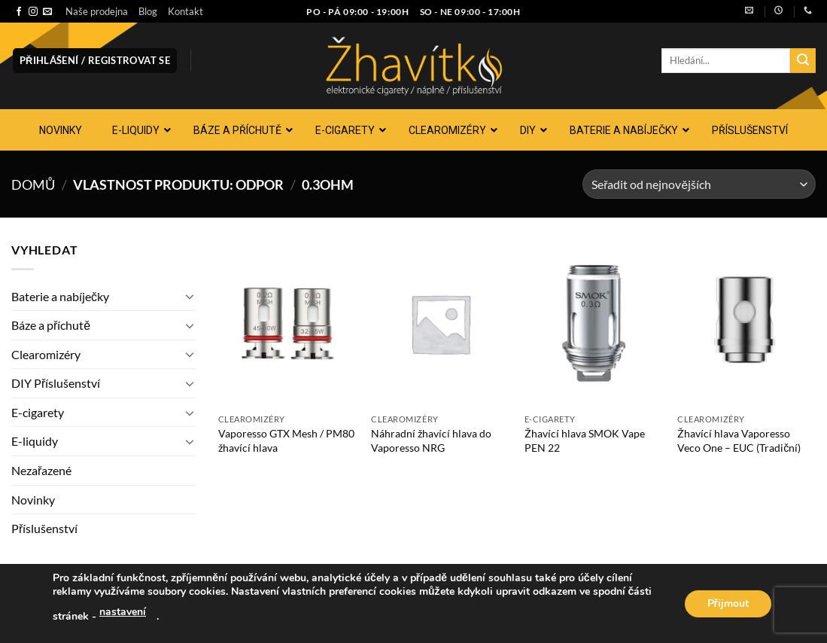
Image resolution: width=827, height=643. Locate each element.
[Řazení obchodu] (699, 184)
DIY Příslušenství (55, 383)
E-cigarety (37, 412)
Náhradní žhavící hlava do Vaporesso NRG (431, 440)
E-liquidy (34, 441)
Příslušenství (44, 528)
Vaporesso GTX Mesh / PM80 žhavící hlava (286, 440)
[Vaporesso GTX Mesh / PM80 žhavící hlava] (287, 323)
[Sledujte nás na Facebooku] (18, 12)
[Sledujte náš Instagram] (33, 12)
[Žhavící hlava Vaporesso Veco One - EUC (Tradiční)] (746, 323)
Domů (33, 184)
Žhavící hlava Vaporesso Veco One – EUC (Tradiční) (739, 440)
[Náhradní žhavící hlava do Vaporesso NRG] (440, 323)
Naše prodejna (96, 11)
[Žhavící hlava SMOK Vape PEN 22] (593, 323)
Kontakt (185, 11)
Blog (147, 11)
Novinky (33, 499)
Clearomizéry (46, 354)
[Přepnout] (190, 296)
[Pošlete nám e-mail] (47, 12)
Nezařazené (41, 470)
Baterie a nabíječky (60, 296)
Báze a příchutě (50, 325)
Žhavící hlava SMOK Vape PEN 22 (584, 440)
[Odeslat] (803, 61)
